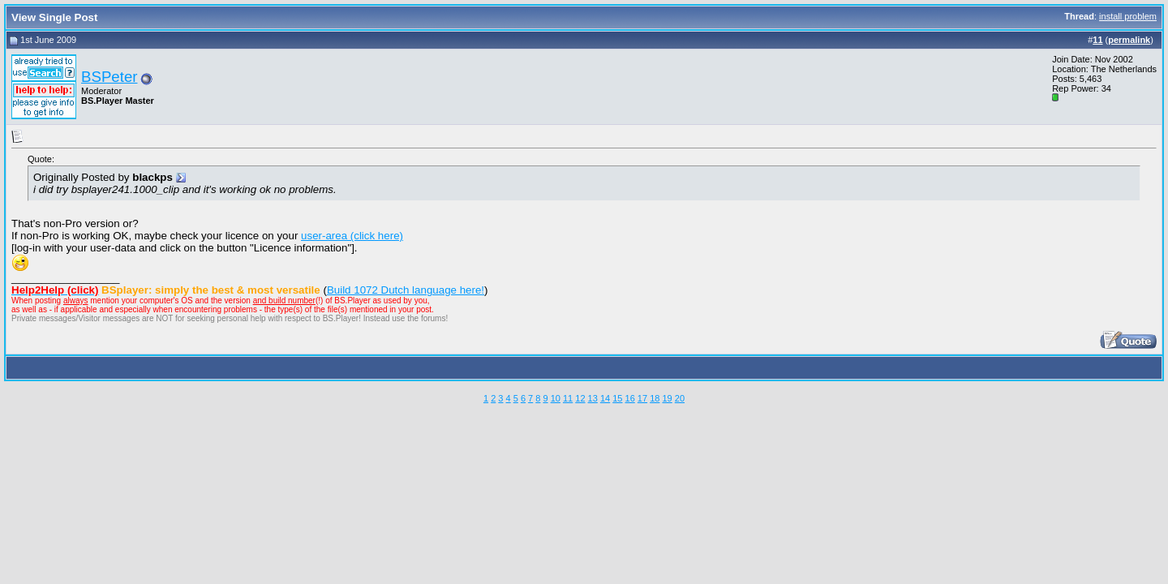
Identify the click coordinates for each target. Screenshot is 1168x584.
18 (654, 398)
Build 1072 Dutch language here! (405, 290)
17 (642, 398)
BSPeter (109, 76)
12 (580, 398)
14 (605, 398)
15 (617, 398)
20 (680, 398)
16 (630, 398)
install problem (1128, 16)
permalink (1129, 40)
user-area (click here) (352, 236)
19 (667, 398)
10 (555, 398)
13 (593, 398)
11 (568, 398)
